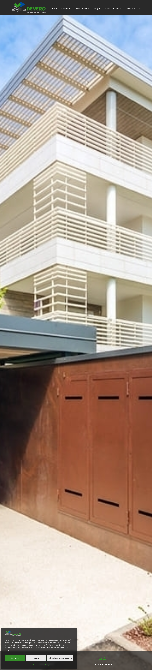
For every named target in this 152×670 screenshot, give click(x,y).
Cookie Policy (33, 665)
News (107, 8)
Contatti (117, 8)
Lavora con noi (132, 8)
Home (55, 8)
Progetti (97, 8)
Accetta (15, 658)
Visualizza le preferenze (60, 658)
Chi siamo (66, 8)
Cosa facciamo (82, 8)
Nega (36, 658)
